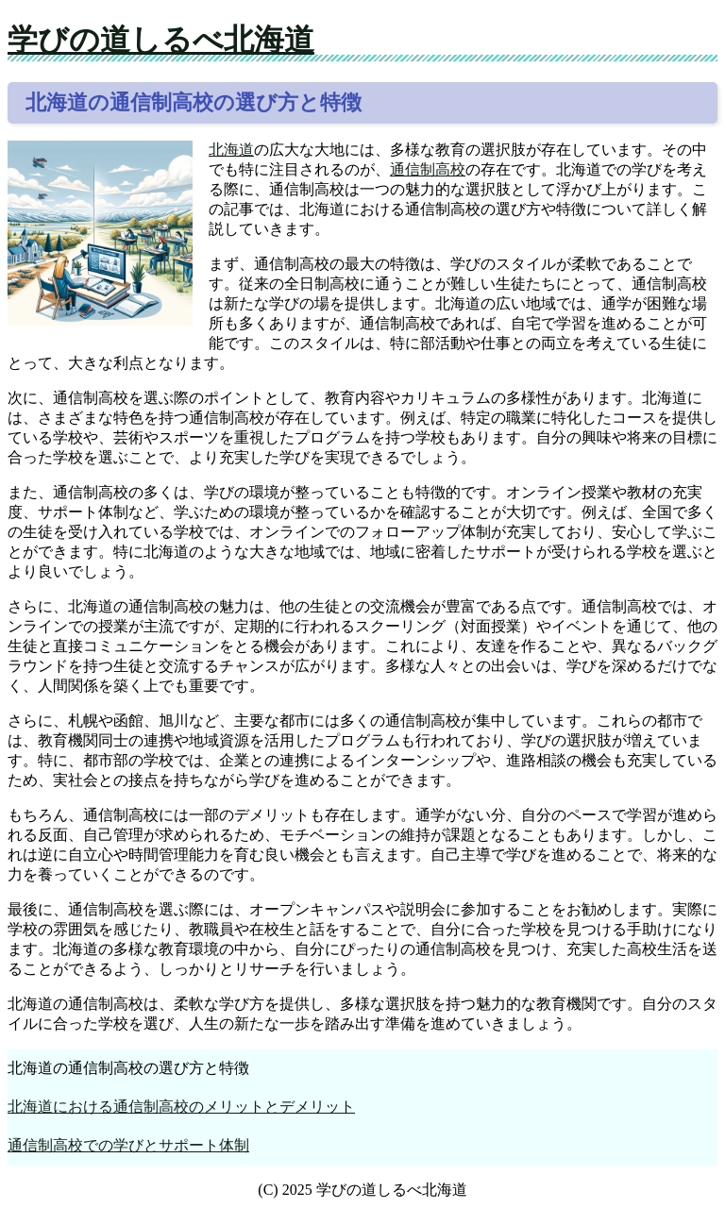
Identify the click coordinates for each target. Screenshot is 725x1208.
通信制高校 (427, 169)
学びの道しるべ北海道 (161, 40)
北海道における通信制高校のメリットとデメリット (181, 1107)
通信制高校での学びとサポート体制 (128, 1145)
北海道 (231, 150)
